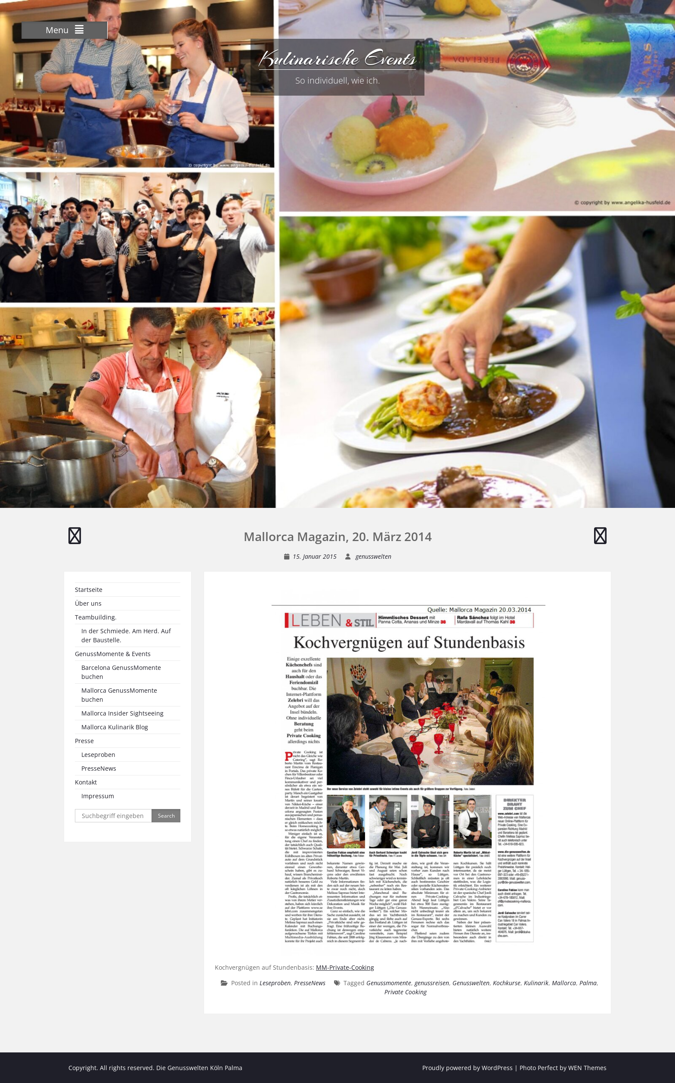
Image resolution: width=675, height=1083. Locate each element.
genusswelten (373, 556)
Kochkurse (506, 983)
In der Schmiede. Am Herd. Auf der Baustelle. (126, 635)
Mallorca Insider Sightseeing (122, 713)
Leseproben (275, 983)
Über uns (88, 603)
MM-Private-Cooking (345, 967)
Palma (588, 983)
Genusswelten (470, 983)
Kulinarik (536, 983)
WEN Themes (587, 1068)
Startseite (88, 589)
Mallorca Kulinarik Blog (114, 727)
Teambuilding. (96, 617)
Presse (84, 741)
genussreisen (432, 983)
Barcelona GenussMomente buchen (121, 672)
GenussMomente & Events (113, 654)
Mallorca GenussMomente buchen (119, 694)
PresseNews (309, 983)
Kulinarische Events (337, 58)
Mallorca (564, 983)
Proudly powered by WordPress (467, 1068)
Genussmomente (388, 983)
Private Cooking (405, 992)
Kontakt (86, 782)
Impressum (97, 796)
